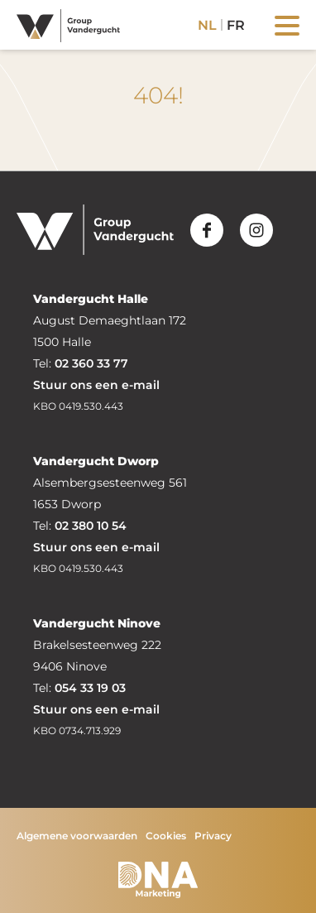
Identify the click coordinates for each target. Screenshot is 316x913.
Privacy (213, 835)
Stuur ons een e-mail (96, 384)
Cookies (166, 835)
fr (236, 25)
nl (207, 25)
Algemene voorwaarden (77, 835)
